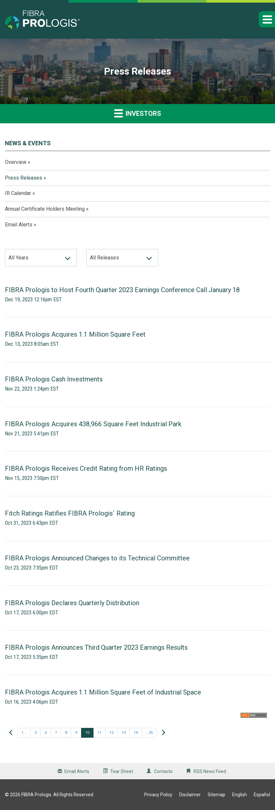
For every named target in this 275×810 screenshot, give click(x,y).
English (239, 794)
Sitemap (216, 794)
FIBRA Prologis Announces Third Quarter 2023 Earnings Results (96, 647)
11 (99, 733)
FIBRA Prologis (36, 794)
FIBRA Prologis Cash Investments (54, 379)
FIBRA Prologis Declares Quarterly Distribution (72, 603)
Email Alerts (18, 224)
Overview (15, 162)
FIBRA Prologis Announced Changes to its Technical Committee (97, 558)
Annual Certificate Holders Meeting (45, 209)
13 (124, 733)
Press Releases (23, 178)
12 (111, 733)
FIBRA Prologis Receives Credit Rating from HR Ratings (86, 468)
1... (24, 733)
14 (136, 733)
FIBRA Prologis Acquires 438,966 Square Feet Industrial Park (93, 424)
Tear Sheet (121, 771)
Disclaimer (190, 794)
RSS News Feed (210, 771)
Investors (137, 113)
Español (262, 794)
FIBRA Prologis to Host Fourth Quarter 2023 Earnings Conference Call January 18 (122, 290)
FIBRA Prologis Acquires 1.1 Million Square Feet (75, 334)
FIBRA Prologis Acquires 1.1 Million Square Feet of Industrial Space (103, 692)
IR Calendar (18, 193)
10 (87, 733)
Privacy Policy (158, 794)
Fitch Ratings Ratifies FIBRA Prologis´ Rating (70, 513)
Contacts (163, 771)
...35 (149, 733)
